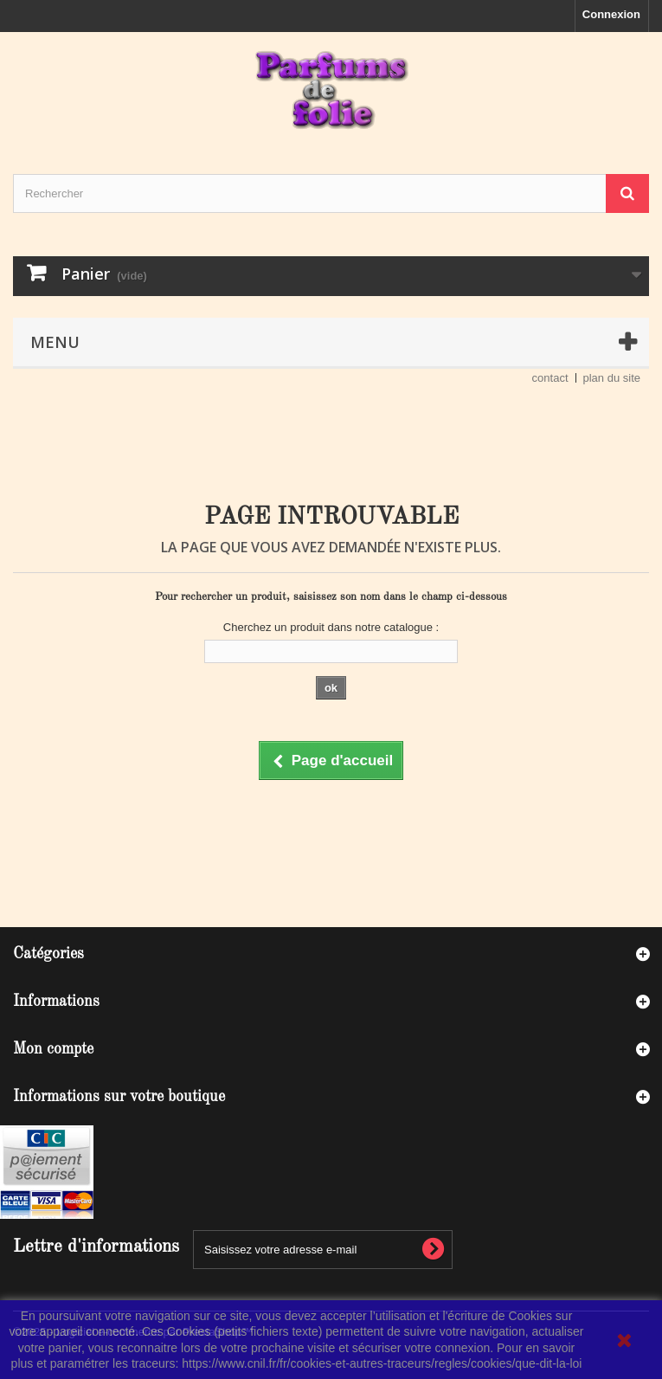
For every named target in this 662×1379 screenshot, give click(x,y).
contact (550, 377)
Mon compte (53, 1049)
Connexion (611, 14)
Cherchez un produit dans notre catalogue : (331, 627)
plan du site (612, 377)
